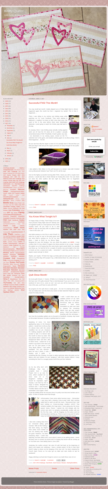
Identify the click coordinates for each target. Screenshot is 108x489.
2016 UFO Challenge (10, 171)
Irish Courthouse (8, 238)
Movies (12, 252)
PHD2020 (21, 254)
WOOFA (17, 290)
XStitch (12, 292)
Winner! (12, 288)
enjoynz (59, 482)
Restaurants (16, 264)
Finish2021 (6, 216)
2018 (6, 121)
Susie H (96, 126)
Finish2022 (13, 216)
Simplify (9, 275)
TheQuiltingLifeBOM (19, 280)
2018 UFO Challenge (15, 178)
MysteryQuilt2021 (20, 252)
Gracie (5, 225)
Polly (5, 260)
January (9, 155)
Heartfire (5, 229)
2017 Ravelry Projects (9, 175)
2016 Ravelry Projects (19, 169)
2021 (6, 113)
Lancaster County (12, 241)
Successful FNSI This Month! (43, 103)
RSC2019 (21, 266)
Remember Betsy (8, 264)
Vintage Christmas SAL (18, 286)
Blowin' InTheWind (16, 200)
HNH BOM (13, 229)
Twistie (16, 284)
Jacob (22, 238)
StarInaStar (6, 277)
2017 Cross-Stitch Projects (18, 173)
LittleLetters (21, 243)
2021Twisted (6, 185)
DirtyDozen (16, 208)
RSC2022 (21, 268)
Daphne (5, 208)
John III (9, 239)
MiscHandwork (7, 250)
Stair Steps (21, 275)
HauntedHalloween (7, 227)
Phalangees (13, 254)
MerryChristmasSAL (9, 249)
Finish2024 (6, 218)
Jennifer (5, 239)
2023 (6, 108)
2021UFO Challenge (18, 185)
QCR (23, 260)
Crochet (22, 206)
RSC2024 (14, 270)
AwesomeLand (8, 199)
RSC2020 (6, 268)
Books (6, 202)
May (8, 148)
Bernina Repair (20, 198)
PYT (21, 260)
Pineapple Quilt (9, 258)
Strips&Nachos (14, 279)
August (9, 133)
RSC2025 (21, 270)
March (9, 150)
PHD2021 (6, 256)
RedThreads (20, 262)
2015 (6, 161)
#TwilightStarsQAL (8, 169)
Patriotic (5, 254)
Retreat (22, 264)
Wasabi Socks (6, 288)
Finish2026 (18, 218)
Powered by (94, 157)
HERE (36, 181)
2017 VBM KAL (15, 177)
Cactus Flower (18, 203)
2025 (6, 103)
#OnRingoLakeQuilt (8, 168)
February (9, 153)
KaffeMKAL (13, 239)
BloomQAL (6, 200)
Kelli (18, 240)
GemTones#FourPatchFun (9, 223)
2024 (6, 106)
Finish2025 (12, 218)
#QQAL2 (21, 168)
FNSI (34, 207)
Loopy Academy (13, 245)
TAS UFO (11, 281)
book (23, 200)
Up (19, 284)
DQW (10, 210)
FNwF (9, 220)
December (10, 125)
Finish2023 (21, 216)
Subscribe (94, 151)
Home (54, 468)
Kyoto (5, 241)
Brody (12, 203)
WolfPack (10, 290)
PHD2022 (14, 256)
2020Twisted (6, 184)
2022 (6, 111)
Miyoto (13, 250)
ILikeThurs (8, 236)
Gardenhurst (6, 222)
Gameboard (15, 220)
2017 (6, 123)
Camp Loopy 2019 (19, 204)
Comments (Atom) (41, 472)
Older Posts (74, 468)
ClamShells (49, 462)
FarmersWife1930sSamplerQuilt (12, 214)
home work (21, 229)
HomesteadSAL (6, 232)
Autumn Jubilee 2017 (9, 193)
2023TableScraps (7, 187)
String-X (6, 279)
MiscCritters (20, 249)
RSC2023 (6, 270)
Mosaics (63, 462)
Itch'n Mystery (17, 238)
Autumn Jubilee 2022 (16, 195)
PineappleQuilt (20, 258)
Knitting (21, 240)
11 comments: (51, 204)
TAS (20, 279)
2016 (6, 158)
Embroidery (16, 210)
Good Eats (21, 223)
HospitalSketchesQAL (17, 232)
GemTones (21, 222)
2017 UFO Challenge (39, 462)
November (10, 128)
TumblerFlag (11, 284)
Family (21, 212)
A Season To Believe (18, 187)
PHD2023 (21, 256)
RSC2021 (14, 268)
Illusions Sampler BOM (17, 236)
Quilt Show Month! (38, 275)
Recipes (12, 262)
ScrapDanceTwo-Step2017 (17, 271)
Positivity (16, 260)
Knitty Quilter (14, 11)
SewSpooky (17, 273)
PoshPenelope (10, 260)
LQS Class (21, 245)
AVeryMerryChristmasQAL (10, 197)
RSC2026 (5, 271)
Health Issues (19, 227)
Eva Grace (14, 212)
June (8, 138)
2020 (6, 116)
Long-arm (5, 245)
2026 (6, 101)
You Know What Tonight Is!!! (43, 216)
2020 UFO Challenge (18, 182)
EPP (8, 212)
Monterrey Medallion (20, 250)
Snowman (14, 275)
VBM (10, 286)
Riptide (14, 266)
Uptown (22, 284)
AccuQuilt (13, 189)
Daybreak (10, 208)
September (10, 130)
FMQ (23, 218)
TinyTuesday (7, 283)
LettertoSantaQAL (12, 243)
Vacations (6, 286)
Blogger (72, 482)
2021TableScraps (19, 184)
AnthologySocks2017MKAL (17, 191)
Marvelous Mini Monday (13, 247)
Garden (21, 220)
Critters (18, 206)
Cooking (13, 206)
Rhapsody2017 (7, 266)
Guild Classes (57, 462)
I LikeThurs (17, 234)
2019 (6, 118)
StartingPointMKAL (72, 462)
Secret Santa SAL (8, 273)
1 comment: (50, 263)
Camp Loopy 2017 (9, 204)
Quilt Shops (6, 262)
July (8, 135)
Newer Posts (34, 468)
